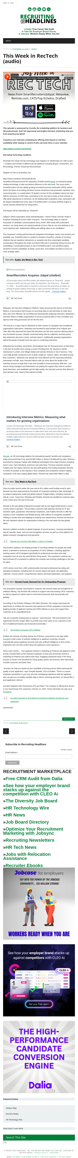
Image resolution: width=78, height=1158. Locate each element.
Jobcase (25, 34)
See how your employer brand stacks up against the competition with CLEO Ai (36, 789)
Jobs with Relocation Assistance (27, 856)
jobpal (52, 182)
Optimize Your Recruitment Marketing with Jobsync (33, 831)
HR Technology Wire (27, 807)
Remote (6, 456)
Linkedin (30, 9)
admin (34, 49)
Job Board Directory (27, 822)
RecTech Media (12, 1114)
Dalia (28, 29)
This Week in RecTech (19, 723)
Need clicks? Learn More (13, 1128)
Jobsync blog (11, 1108)
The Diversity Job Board (31, 800)
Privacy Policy (41, 1153)
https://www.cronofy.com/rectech (17, 149)
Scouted (6, 639)
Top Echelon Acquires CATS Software (25, 630)
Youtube (34, 9)
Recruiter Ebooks (24, 865)
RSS (39, 9)
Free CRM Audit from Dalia (34, 778)
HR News (15, 814)
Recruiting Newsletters (30, 840)
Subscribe (54, 1153)
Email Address (11, 752)
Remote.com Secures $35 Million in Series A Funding (31, 541)
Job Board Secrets (30, 1157)
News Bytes (68, 719)
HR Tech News (21, 847)
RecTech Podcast (49, 1157)
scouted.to (7, 692)
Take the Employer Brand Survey (40, 31)
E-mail (44, 9)
